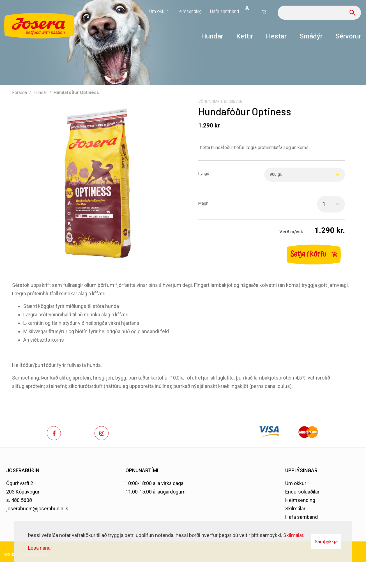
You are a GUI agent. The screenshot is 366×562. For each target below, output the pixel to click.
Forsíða (19, 92)
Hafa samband (301, 517)
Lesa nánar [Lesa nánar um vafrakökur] (40, 548)
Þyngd (203, 173)
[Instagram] (102, 433)
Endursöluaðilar (302, 492)
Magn (203, 203)
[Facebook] (54, 433)
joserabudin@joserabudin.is (37, 508)
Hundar (40, 92)
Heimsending (300, 500)
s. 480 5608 (19, 500)
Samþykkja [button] (326, 541)
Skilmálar (295, 508)
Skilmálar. (293, 535)
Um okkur (295, 483)
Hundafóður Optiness (76, 92)
